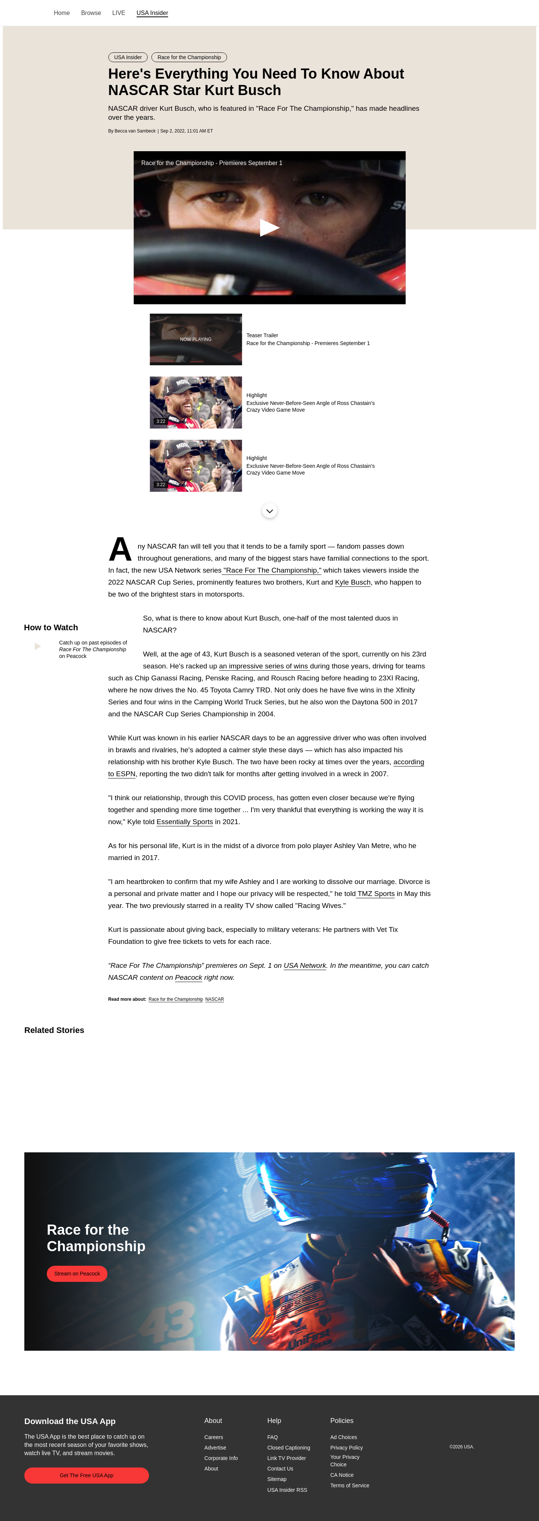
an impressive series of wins (264, 666)
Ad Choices (343, 1437)
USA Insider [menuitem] (152, 13)
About (211, 1469)
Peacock (188, 977)
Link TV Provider (286, 1458)
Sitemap (276, 1479)
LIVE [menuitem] (118, 13)
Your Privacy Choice (344, 1461)
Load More (269, 510)
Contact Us (280, 1469)
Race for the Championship (176, 999)
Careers (213, 1437)
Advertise (215, 1448)
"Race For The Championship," (272, 570)
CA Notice (341, 1475)
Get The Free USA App (86, 1475)
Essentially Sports (184, 822)
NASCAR (214, 999)
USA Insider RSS (287, 1490)
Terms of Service (349, 1485)
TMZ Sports (375, 893)
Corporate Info (221, 1458)
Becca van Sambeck (135, 131)
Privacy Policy (346, 1448)
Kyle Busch (353, 582)
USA (34, 13)
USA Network (305, 965)
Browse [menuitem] (91, 13)
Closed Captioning (288, 1448)
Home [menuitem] (62, 13)
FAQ (272, 1437)
